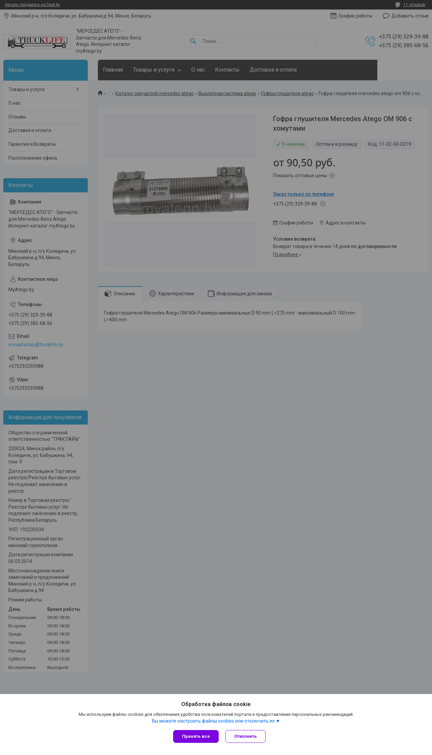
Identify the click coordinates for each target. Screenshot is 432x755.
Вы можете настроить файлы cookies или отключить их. (214, 721)
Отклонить (245, 736)
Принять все (196, 736)
